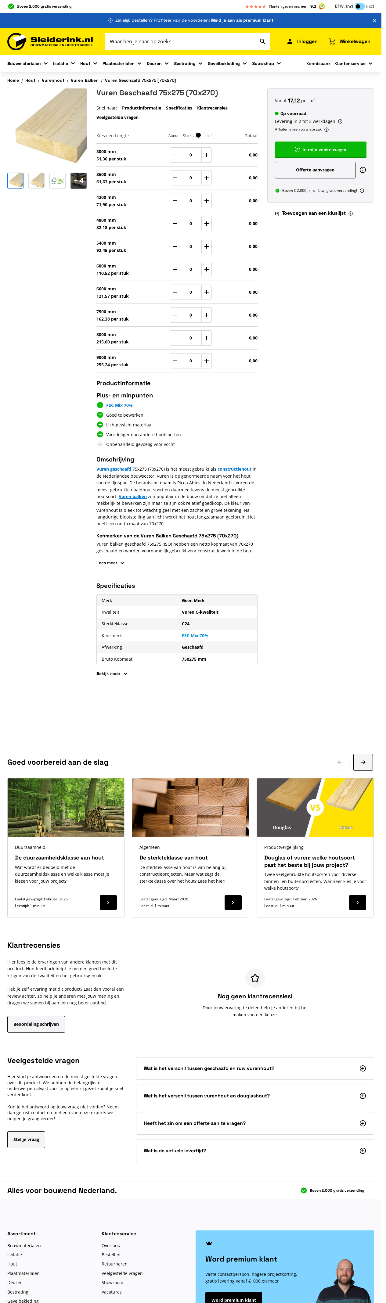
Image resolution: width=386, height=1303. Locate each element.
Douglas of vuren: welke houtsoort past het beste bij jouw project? (309, 861)
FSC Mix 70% (195, 635)
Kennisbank (318, 63)
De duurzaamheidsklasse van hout (59, 857)
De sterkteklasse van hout (173, 857)
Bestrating (185, 63)
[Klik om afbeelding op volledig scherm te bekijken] (47, 128)
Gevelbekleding (224, 63)
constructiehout (234, 469)
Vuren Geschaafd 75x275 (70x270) (140, 80)
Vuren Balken (85, 80)
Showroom (112, 1282)
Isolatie (60, 63)
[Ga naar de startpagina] (50, 41)
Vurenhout (53, 80)
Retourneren (115, 1264)
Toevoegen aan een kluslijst (310, 213)
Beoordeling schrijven (36, 1024)
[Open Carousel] (78, 181)
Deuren (154, 63)
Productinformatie (141, 108)
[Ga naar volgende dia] (363, 762)
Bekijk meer (112, 673)
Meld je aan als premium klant (242, 20)
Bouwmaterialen (24, 63)
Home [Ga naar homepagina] (13, 80)
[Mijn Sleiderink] (302, 41)
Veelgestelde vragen (117, 117)
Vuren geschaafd (113, 469)
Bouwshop (263, 63)
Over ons (111, 1245)
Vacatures (112, 1292)
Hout (85, 63)
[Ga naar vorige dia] (340, 762)
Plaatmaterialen (119, 63)
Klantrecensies (212, 108)
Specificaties (179, 108)
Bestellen (111, 1255)
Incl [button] (349, 6)
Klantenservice (350, 63)
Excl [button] (370, 6)
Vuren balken (133, 496)
